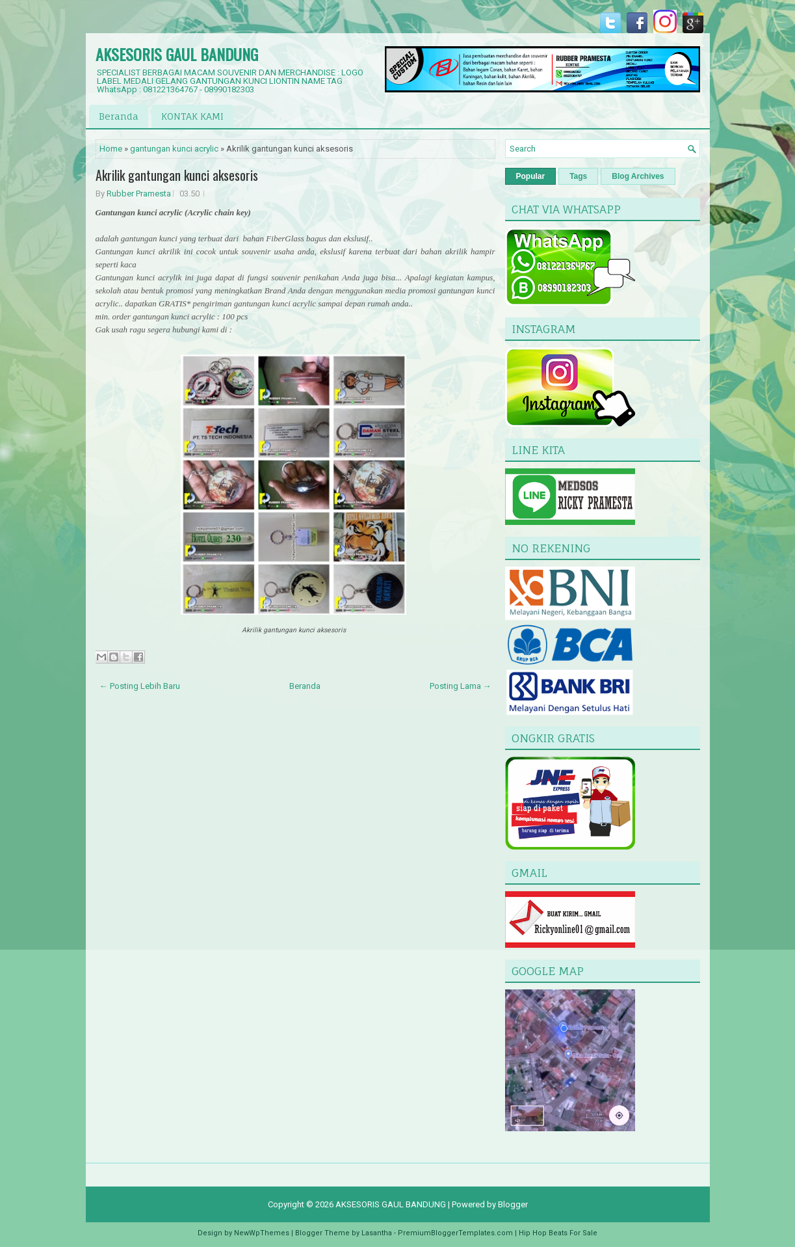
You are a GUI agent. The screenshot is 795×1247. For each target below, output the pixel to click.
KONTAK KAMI (192, 116)
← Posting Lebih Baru (139, 686)
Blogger (513, 1204)
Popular (530, 176)
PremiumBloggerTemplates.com (455, 1233)
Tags (578, 176)
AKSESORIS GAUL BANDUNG (177, 54)
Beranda (118, 116)
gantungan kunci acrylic (174, 149)
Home (110, 149)
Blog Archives (638, 176)
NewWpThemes (261, 1233)
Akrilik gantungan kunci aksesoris (177, 174)
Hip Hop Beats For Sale (558, 1233)
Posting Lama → (460, 686)
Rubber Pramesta (139, 193)
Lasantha (376, 1233)
